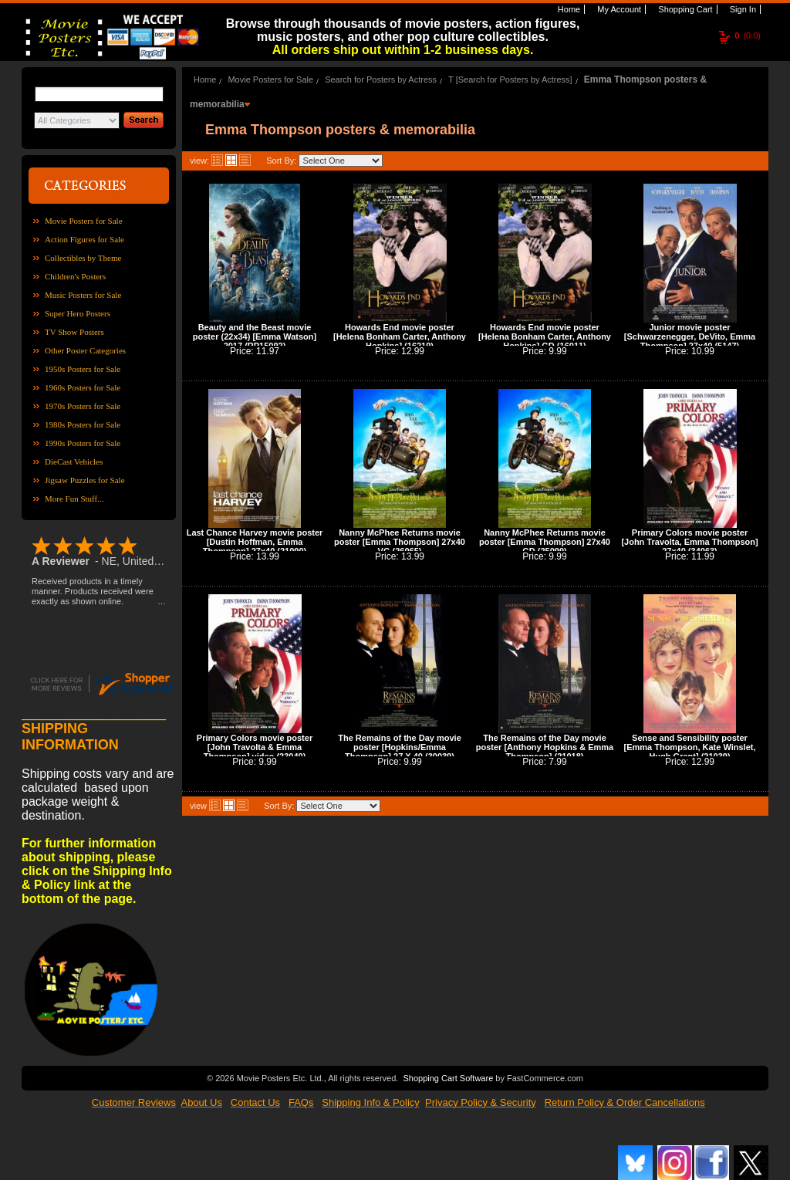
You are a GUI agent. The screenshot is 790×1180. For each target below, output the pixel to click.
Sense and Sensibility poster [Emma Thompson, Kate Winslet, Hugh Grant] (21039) (689, 747)
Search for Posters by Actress (381, 79)
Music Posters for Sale (83, 294)
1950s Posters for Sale (82, 369)
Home (567, 9)
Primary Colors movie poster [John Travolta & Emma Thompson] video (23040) (254, 747)
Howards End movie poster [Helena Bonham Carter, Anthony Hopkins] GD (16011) (544, 336)
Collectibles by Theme (83, 257)
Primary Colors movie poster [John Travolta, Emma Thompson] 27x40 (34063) (689, 542)
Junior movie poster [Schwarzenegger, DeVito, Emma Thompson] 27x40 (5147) (689, 336)
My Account (618, 9)
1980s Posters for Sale (82, 424)
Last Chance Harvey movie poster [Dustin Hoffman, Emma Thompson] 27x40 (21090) (255, 542)
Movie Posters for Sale (84, 220)
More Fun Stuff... (74, 498)
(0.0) (747, 35)
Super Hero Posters (77, 313)
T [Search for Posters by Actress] (510, 79)
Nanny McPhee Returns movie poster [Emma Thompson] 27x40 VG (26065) (399, 542)
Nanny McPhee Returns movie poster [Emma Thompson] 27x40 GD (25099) (544, 542)
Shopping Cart (684, 9)
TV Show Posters (74, 331)
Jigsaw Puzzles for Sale (85, 480)
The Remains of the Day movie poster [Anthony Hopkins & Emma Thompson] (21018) (544, 747)
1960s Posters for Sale (82, 387)
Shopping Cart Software (448, 1076)
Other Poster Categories (85, 350)
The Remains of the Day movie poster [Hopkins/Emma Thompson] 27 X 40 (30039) (399, 747)
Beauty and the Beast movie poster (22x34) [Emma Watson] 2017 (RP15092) (254, 336)
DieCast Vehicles (74, 461)
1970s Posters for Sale (82, 406)
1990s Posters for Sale (82, 443)
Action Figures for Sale (84, 239)
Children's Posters (75, 276)
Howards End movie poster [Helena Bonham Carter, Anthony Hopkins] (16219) (399, 336)
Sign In (742, 9)
